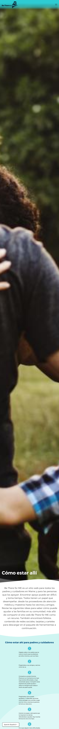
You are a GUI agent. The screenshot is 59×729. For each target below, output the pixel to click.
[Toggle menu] (56, 5)
